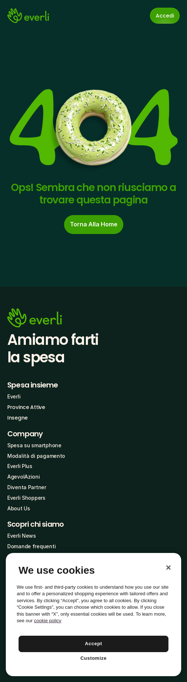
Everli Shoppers (26, 498)
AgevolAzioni (23, 476)
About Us (18, 508)
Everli (13, 396)
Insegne (17, 417)
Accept (93, 643)
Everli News (21, 536)
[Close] (168, 568)
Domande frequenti (31, 546)
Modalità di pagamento (36, 456)
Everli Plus (19, 466)
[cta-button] (93, 224)
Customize (93, 658)
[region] (93, 614)
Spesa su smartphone (34, 445)
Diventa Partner (26, 487)
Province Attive (26, 407)
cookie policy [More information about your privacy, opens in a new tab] (47, 620)
